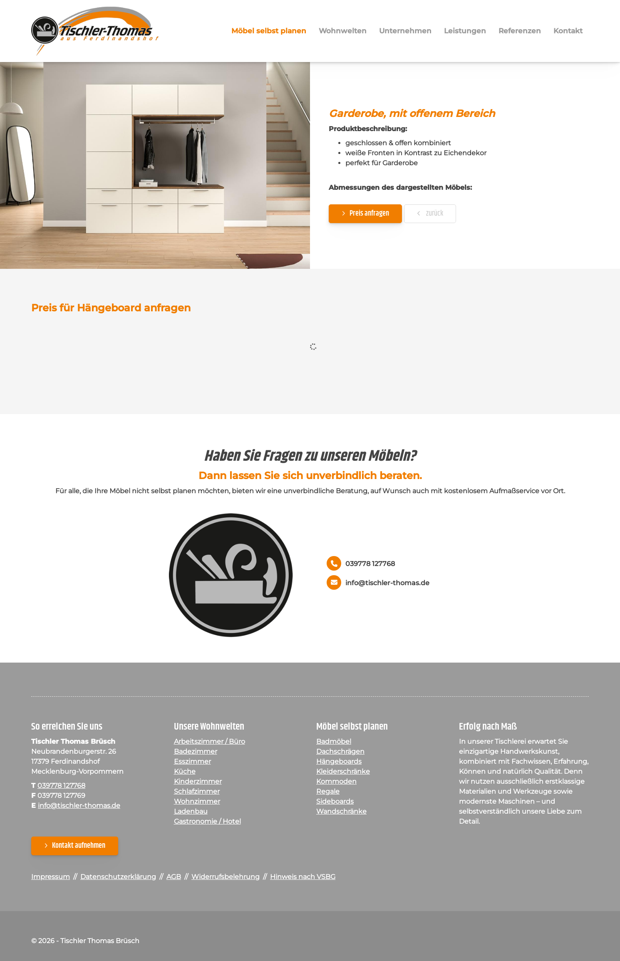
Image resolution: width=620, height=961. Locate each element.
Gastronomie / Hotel (207, 823)
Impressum (50, 878)
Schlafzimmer (197, 793)
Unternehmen (405, 31)
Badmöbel (333, 743)
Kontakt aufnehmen (78, 847)
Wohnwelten (343, 31)
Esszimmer (192, 763)
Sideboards (335, 803)
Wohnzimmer (197, 803)
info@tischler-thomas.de (387, 584)
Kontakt (568, 31)
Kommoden (336, 783)
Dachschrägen (340, 753)
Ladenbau (191, 813)
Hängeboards (339, 763)
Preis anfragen (369, 214)
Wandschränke (341, 813)
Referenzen (519, 31)
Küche (185, 773)
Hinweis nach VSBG (302, 878)
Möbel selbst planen (268, 31)
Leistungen (465, 31)
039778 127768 (370, 565)
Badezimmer (195, 753)
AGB (173, 878)
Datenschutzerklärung (118, 878)
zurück (434, 214)
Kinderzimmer (198, 783)
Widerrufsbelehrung (225, 878)
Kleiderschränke (343, 773)
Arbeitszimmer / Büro (209, 743)
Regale (328, 793)
